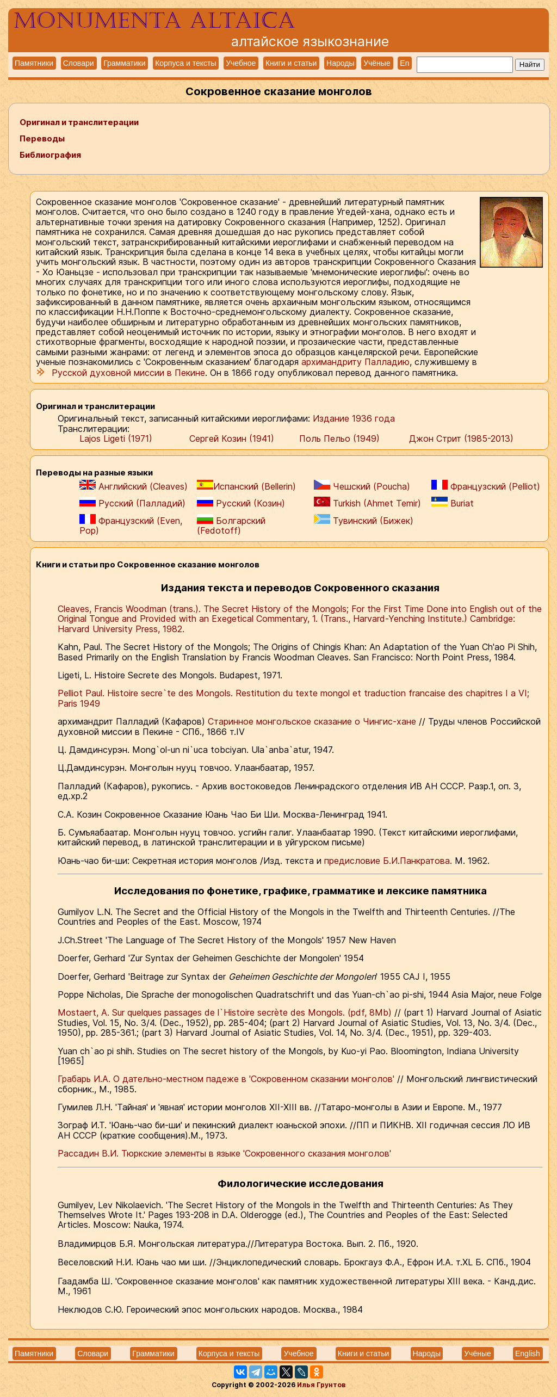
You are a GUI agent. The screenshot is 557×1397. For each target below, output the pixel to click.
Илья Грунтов (321, 1385)
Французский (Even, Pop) (130, 525)
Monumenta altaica (154, 21)
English (527, 1353)
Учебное (241, 63)
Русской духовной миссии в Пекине (127, 372)
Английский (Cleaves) (133, 485)
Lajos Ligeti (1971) (115, 438)
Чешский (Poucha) (362, 485)
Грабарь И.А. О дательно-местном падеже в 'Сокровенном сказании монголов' (227, 1078)
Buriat (452, 502)
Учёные (377, 63)
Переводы (42, 138)
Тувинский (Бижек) (363, 520)
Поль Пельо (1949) (339, 438)
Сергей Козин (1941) (231, 438)
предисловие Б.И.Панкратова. (388, 860)
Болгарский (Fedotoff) (231, 525)
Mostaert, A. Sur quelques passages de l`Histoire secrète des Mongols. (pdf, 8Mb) (226, 1012)
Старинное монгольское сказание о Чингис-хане (313, 721)
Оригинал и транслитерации (79, 122)
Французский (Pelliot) (485, 485)
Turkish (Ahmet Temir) (367, 502)
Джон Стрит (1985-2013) (461, 438)
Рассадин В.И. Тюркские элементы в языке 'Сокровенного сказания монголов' (224, 1153)
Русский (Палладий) (132, 502)
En (404, 63)
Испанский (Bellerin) (246, 485)
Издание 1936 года (354, 418)
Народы (340, 63)
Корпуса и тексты (185, 63)
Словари (78, 63)
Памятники (34, 63)
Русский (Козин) (241, 502)
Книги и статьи (291, 63)
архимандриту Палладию (355, 361)
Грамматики (124, 63)
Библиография (50, 155)
